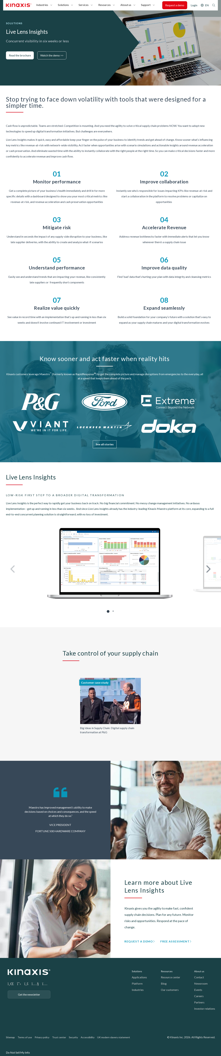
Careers (199, 996)
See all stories (105, 444)
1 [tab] (108, 611)
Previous (13, 569)
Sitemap (10, 1037)
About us (125, 4)
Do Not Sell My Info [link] (18, 1052)
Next (208, 569)
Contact (199, 977)
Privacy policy (42, 1037)
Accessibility (87, 1037)
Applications (139, 977)
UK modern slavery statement (113, 1037)
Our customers (170, 989)
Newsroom (201, 983)
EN (207, 5)
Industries (42, 4)
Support (146, 4)
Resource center (170, 977)
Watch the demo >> (51, 55)
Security (73, 1037)
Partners (199, 1002)
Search (213, 5)
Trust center (59, 1037)
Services (84, 4)
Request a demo (174, 5)
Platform (137, 983)
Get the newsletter (29, 994)
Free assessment (174, 941)
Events (198, 989)
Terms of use (25, 1037)
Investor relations (204, 1008)
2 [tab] (113, 611)
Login (194, 5)
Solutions (63, 4)
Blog (164, 983)
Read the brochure (20, 55)
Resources (104, 4)
